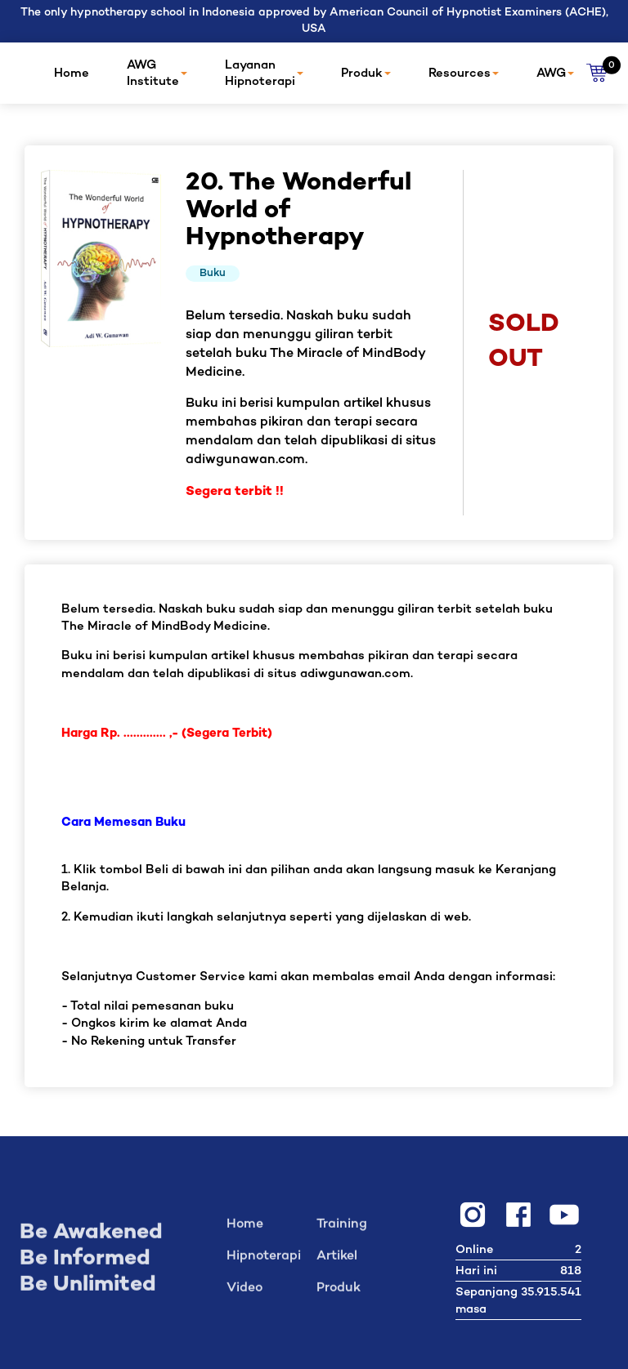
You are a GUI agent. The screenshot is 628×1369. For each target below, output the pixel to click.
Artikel (336, 1262)
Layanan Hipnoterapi (264, 73)
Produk (366, 73)
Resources (463, 73)
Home (71, 73)
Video (244, 1294)
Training (341, 1230)
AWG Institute (157, 73)
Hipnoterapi (264, 1262)
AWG (555, 73)
